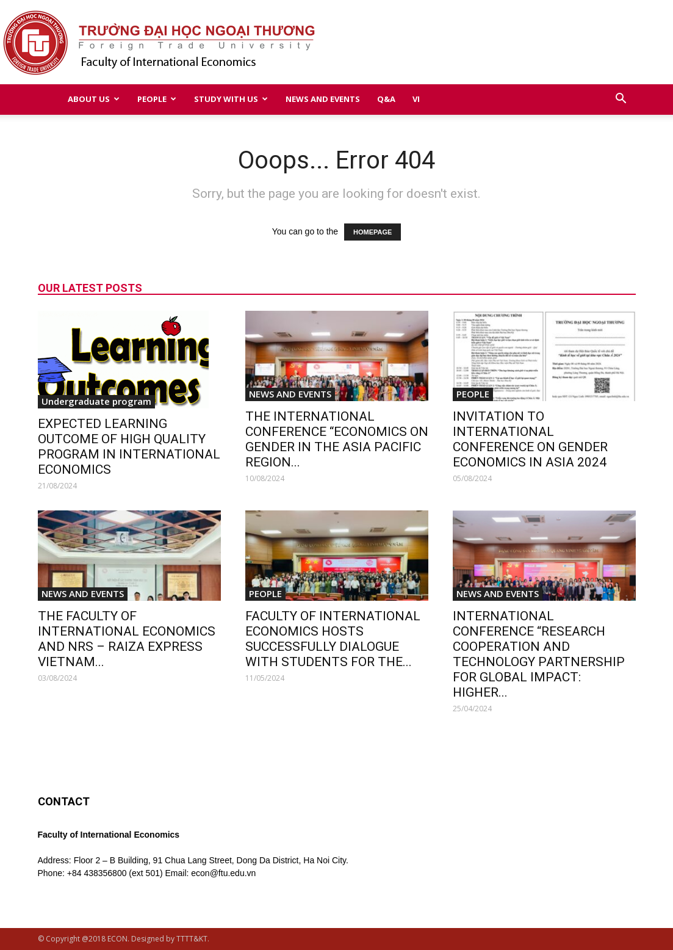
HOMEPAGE (372, 232)
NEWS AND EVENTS (323, 98)
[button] (621, 100)
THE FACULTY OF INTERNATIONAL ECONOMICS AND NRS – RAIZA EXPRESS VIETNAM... (126, 639)
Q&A (386, 98)
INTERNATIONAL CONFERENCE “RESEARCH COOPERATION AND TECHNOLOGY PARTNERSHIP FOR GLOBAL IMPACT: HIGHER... (539, 654)
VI (416, 98)
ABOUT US (94, 98)
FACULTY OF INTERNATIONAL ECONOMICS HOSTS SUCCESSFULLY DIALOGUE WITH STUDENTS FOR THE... (332, 639)
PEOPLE (156, 98)
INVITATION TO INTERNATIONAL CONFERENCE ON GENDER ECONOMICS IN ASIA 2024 (530, 439)
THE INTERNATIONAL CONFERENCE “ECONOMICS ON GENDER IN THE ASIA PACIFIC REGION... (336, 439)
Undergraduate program (96, 401)
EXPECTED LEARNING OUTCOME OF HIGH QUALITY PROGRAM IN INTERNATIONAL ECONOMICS (129, 446)
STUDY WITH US (231, 98)
